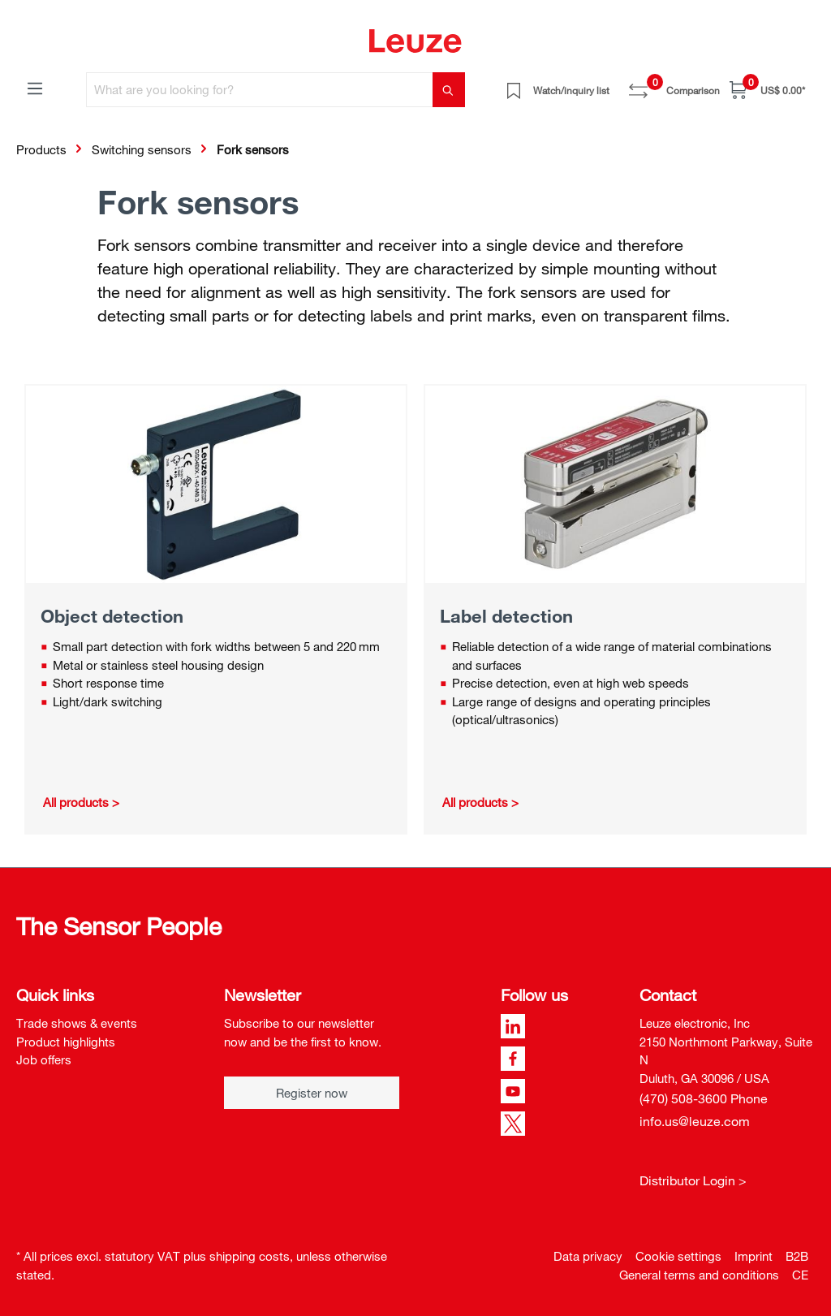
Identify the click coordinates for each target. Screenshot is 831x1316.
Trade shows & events (76, 1023)
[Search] (449, 89)
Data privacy (587, 1256)
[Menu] (35, 87)
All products (76, 802)
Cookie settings (678, 1256)
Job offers (43, 1059)
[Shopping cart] (767, 90)
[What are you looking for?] (259, 89)
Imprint (753, 1256)
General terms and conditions (699, 1274)
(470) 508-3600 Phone (703, 1098)
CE (800, 1274)
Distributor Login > (693, 1180)
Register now (311, 1092)
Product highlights (65, 1041)
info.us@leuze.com (694, 1121)
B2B (797, 1256)
